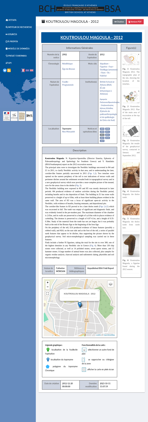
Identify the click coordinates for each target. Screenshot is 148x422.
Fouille (67, 82)
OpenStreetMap (110, 335)
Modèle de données (16, 48)
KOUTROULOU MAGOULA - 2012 (70, 21)
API (7, 63)
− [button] (49, 287)
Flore (105, 73)
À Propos (10, 41)
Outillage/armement (110, 70)
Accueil (10, 20)
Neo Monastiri (70, 132)
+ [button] (49, 283)
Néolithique (69, 64)
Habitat (104, 76)
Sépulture (105, 64)
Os (110, 73)
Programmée (69, 85)
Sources (10, 34)
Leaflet (100, 335)
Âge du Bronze (70, 69)
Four (112, 67)
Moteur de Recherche (17, 27)
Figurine (105, 67)
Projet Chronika (15, 56)
